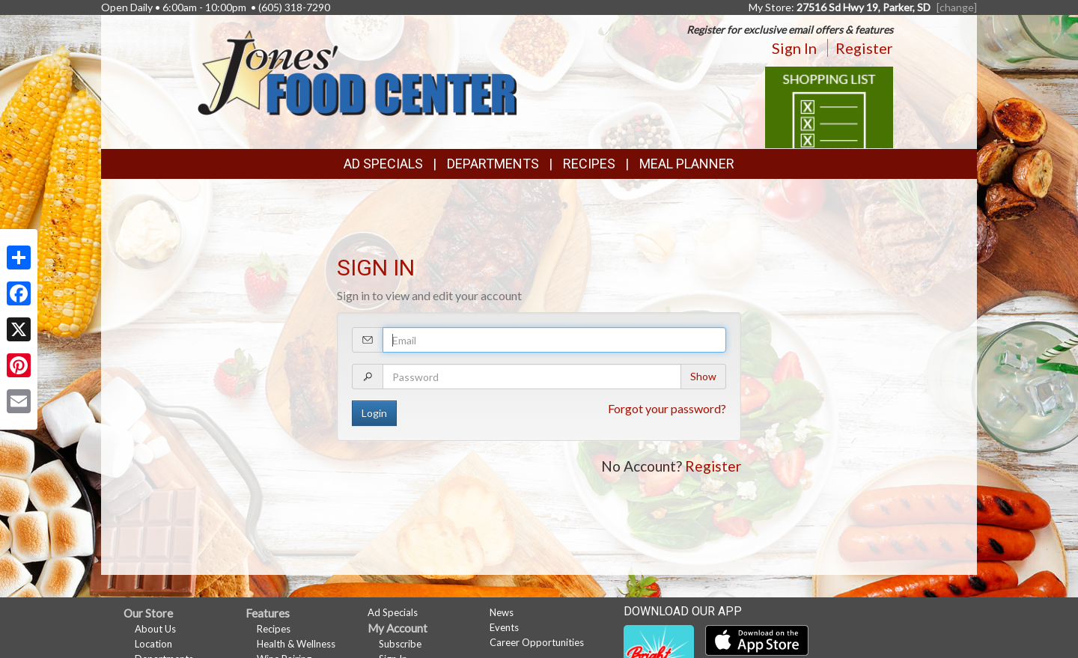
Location (153, 644)
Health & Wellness (296, 644)
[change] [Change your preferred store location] (957, 7)
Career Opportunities (537, 642)
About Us (155, 629)
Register (864, 48)
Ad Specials (383, 163)
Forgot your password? (667, 408)
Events (504, 627)
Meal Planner (686, 163)
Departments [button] (493, 163)
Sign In (794, 48)
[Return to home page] (357, 71)
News (502, 612)
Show (703, 376)
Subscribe (400, 644)
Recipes (589, 163)
